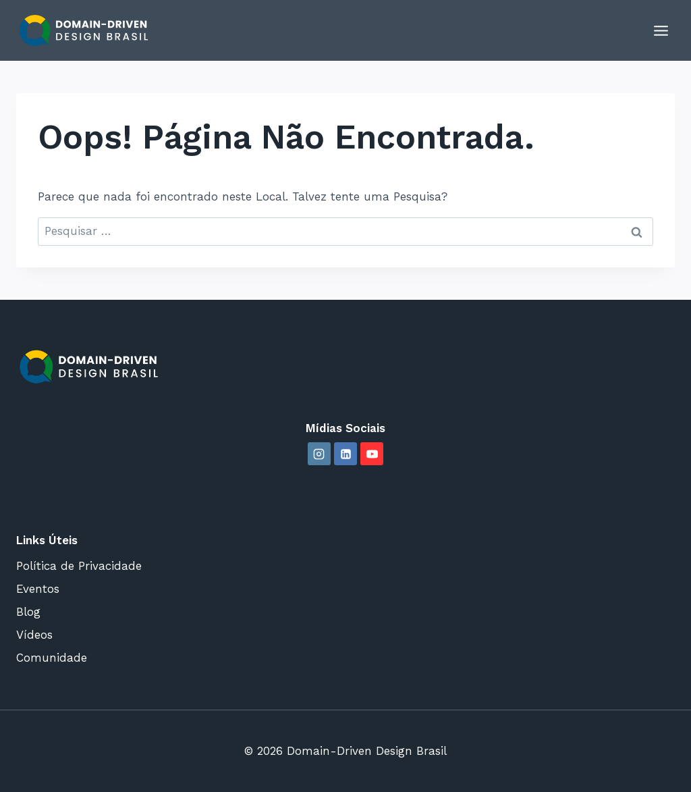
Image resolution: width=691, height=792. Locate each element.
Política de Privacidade (79, 566)
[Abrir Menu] (660, 30)
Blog (28, 611)
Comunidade (51, 657)
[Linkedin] (345, 453)
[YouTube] (371, 453)
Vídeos (34, 634)
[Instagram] (319, 453)
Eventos (37, 589)
